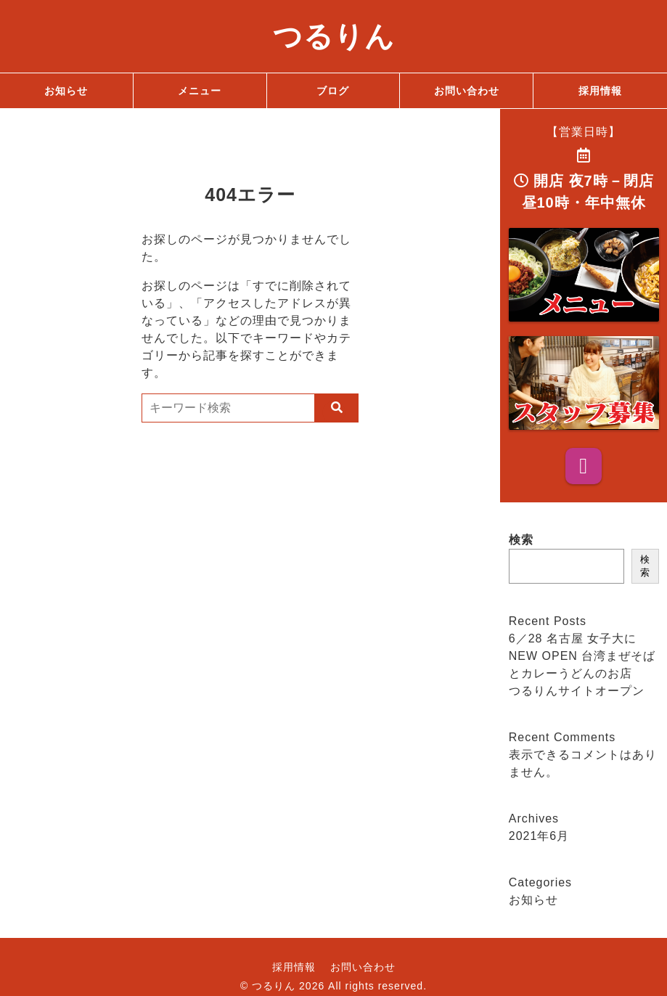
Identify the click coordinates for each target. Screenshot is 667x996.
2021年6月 (539, 836)
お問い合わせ (363, 967)
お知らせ (533, 900)
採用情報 (294, 967)
